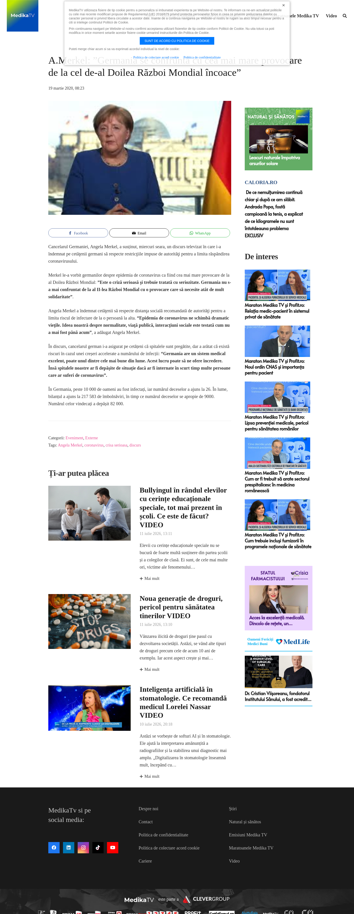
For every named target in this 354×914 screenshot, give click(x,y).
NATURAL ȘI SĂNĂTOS (271, 117)
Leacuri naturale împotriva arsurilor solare (274, 160)
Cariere (145, 860)
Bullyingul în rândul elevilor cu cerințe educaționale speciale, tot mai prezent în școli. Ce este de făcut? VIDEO (183, 507)
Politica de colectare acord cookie (169, 847)
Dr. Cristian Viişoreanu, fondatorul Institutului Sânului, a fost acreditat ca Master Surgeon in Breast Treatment (278, 696)
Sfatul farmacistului (268, 575)
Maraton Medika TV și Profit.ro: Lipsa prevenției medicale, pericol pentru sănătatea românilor (276, 423)
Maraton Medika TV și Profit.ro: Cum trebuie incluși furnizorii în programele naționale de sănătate (278, 540)
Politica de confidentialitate (163, 834)
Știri (233, 808)
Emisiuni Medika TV (248, 834)
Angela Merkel (70, 445)
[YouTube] (112, 847)
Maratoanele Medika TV (251, 847)
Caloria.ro (261, 182)
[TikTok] (98, 847)
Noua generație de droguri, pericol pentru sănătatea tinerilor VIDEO (181, 607)
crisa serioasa (116, 445)
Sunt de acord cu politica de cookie (177, 41)
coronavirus (94, 445)
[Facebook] (54, 847)
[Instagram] (83, 847)
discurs (135, 445)
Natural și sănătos (245, 821)
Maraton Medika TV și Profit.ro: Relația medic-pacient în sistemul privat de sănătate (277, 311)
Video (234, 860)
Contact (146, 821)
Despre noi (148, 808)
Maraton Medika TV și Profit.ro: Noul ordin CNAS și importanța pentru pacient (274, 367)
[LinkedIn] (68, 847)
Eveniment (74, 438)
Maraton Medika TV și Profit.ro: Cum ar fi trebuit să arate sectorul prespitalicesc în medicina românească (277, 481)
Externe (91, 438)
